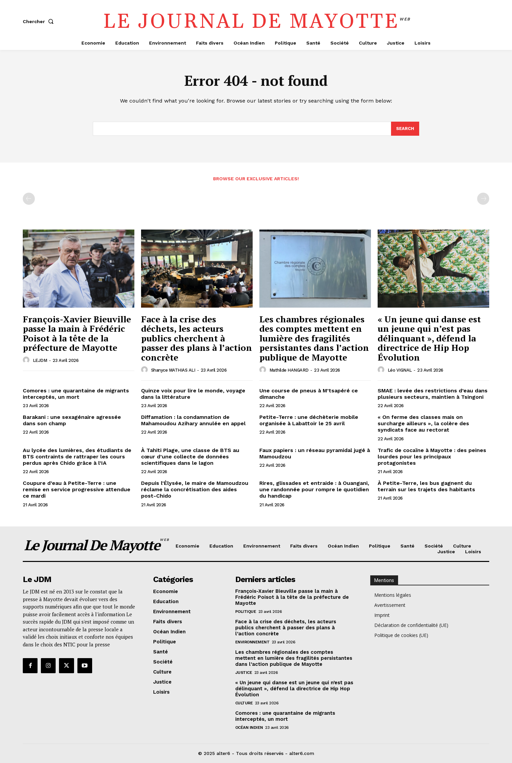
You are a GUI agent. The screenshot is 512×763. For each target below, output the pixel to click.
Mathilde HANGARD (289, 370)
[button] (39, 21)
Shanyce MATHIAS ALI (173, 370)
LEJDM (40, 360)
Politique (245, 611)
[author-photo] (27, 360)
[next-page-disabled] (483, 199)
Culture (244, 703)
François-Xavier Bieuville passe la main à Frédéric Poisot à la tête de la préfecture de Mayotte (77, 333)
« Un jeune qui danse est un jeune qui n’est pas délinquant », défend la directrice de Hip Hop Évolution (429, 338)
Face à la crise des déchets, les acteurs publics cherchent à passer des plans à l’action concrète (196, 338)
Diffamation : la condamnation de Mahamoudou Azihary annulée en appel (193, 420)
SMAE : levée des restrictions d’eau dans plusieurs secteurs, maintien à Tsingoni (433, 393)
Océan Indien (249, 727)
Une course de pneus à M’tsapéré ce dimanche (308, 393)
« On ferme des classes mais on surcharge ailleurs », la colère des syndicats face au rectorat (423, 423)
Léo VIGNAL (400, 370)
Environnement (252, 642)
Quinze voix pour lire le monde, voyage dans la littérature (193, 393)
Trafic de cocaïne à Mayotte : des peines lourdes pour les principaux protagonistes (432, 456)
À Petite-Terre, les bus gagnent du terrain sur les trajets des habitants (426, 486)
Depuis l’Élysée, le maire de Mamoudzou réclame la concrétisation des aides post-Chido (194, 489)
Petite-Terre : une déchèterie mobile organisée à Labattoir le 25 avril (308, 420)
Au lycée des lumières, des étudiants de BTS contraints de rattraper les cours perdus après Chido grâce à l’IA (77, 456)
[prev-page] (29, 199)
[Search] (405, 129)
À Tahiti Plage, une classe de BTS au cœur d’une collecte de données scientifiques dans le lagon (190, 456)
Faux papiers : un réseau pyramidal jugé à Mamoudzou (314, 453)
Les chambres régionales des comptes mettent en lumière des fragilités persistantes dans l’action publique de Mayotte (314, 338)
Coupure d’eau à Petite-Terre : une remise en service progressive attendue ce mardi (76, 489)
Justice (243, 672)
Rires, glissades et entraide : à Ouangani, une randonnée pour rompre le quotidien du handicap (314, 489)
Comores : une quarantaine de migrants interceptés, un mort (76, 393)
